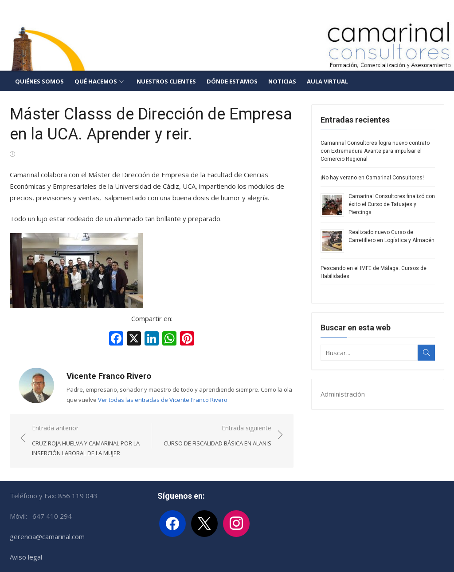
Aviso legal (26, 556)
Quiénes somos (39, 81)
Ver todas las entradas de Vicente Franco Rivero (162, 400)
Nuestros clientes (166, 81)
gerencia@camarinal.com (47, 536)
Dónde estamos (232, 81)
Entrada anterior (87, 441)
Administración (343, 393)
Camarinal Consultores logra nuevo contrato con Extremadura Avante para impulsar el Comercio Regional (375, 151)
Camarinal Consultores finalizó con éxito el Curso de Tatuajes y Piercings (391, 204)
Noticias (282, 81)
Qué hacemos (95, 81)
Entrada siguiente (217, 436)
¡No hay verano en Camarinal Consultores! (372, 178)
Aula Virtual (327, 81)
